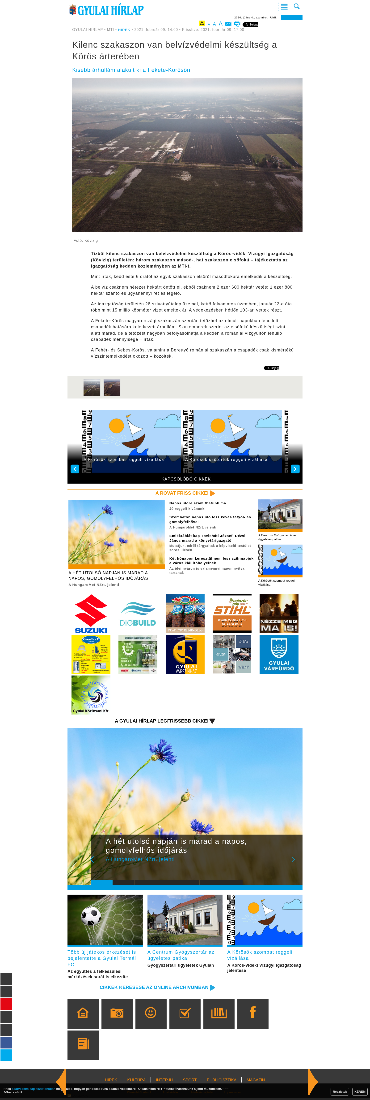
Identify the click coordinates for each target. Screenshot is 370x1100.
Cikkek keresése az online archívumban (152, 989)
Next (296, 863)
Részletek (340, 1091)
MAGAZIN (256, 1082)
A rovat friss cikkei (181, 493)
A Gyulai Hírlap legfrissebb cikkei (159, 721)
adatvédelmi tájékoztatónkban (33, 1089)
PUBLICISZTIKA (222, 1082)
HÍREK (124, 30)
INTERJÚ (164, 1082)
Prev (98, 863)
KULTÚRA (136, 1082)
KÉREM (360, 1091)
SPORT (190, 1082)
